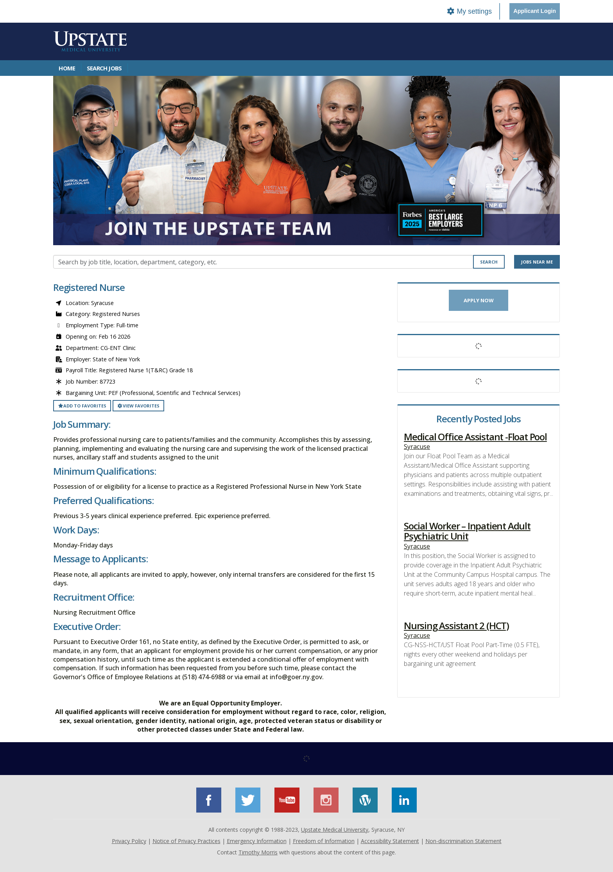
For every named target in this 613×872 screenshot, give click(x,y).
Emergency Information (257, 841)
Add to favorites (82, 406)
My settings (469, 11)
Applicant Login (534, 11)
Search (489, 262)
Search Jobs (104, 68)
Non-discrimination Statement (463, 841)
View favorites (138, 406)
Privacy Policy (129, 841)
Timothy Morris (258, 852)
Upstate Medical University (334, 829)
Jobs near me (537, 262)
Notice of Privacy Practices (186, 841)
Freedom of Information (324, 841)
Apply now (479, 300)
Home (67, 68)
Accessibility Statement (390, 841)
